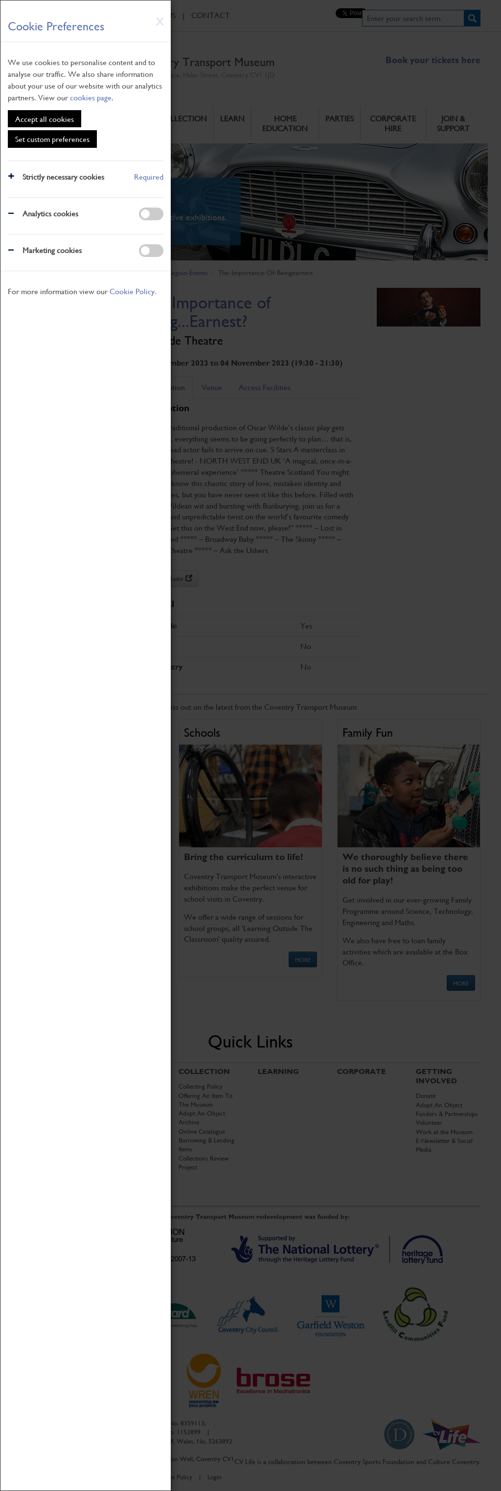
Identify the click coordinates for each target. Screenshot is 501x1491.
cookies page (91, 97)
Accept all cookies (44, 118)
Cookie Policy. (133, 291)
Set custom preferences (52, 138)
